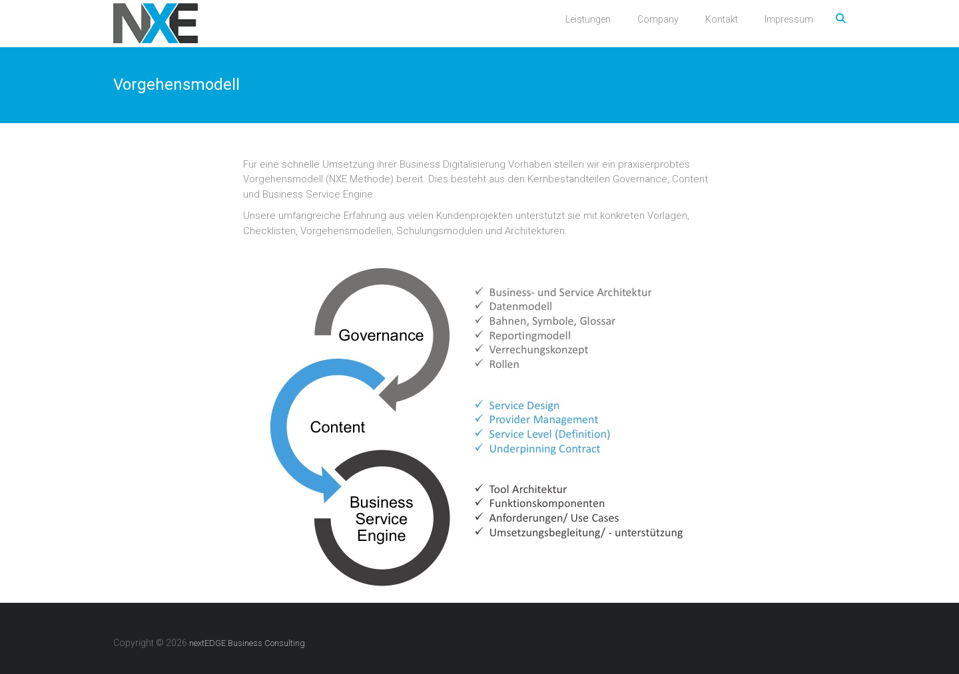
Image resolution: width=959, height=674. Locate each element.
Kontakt (721, 19)
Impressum (789, 19)
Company (658, 19)
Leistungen (588, 19)
